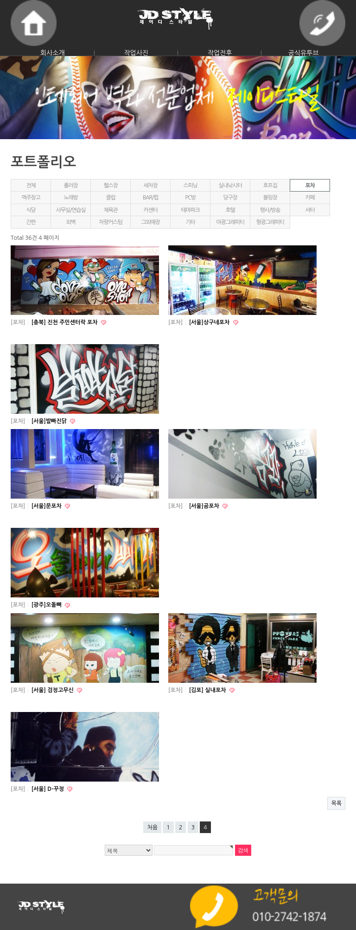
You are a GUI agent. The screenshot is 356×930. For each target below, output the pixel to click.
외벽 (70, 222)
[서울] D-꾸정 (49, 789)
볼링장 (270, 197)
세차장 (150, 185)
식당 (30, 210)
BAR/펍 (150, 197)
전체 (30, 185)
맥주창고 (30, 197)
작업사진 (136, 53)
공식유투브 (303, 53)
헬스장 (110, 185)
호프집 (270, 185)
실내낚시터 (230, 185)
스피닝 (190, 185)
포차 (309, 185)
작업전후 (220, 53)
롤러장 (70, 185)
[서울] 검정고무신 (53, 690)
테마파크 (190, 210)
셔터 (309, 210)
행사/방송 (270, 210)
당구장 (230, 197)
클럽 (110, 197)
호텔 (230, 210)
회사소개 (52, 53)
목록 (336, 803)
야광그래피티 (230, 222)
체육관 (110, 210)
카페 (309, 197)
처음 (152, 827)
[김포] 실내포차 (208, 690)
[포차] (18, 322)
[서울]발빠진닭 (50, 421)
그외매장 (150, 222)
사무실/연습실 (71, 210)
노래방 (70, 197)
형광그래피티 (270, 222)
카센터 (150, 210)
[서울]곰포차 (205, 506)
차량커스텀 (110, 222)
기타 (190, 222)
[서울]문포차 (47, 506)
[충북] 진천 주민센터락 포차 (65, 322)
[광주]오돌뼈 (47, 605)
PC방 (190, 197)
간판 (30, 222)
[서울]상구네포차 (210, 322)
